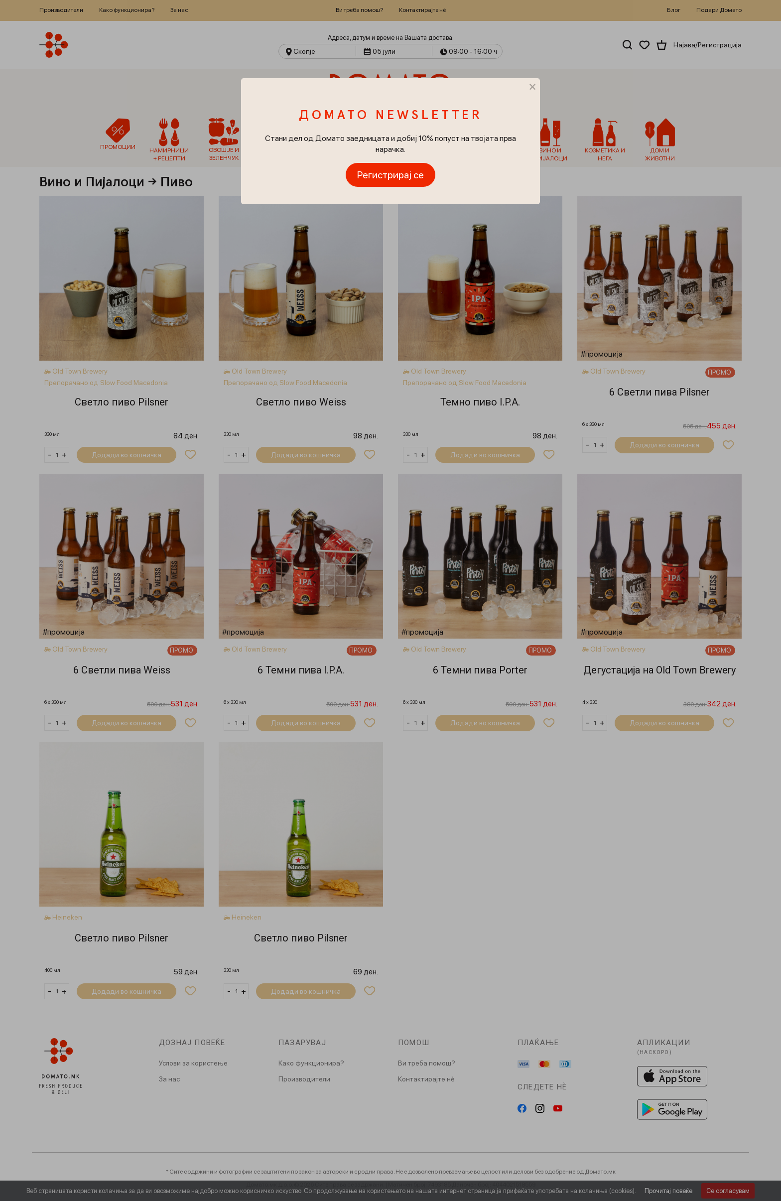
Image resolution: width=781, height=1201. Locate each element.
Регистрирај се (390, 175)
